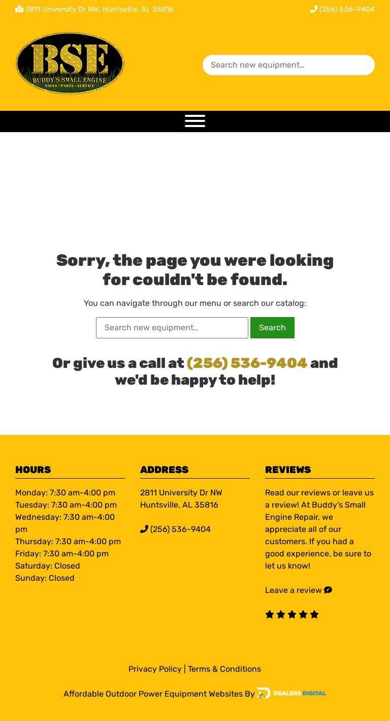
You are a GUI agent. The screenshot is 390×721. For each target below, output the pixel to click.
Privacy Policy (155, 669)
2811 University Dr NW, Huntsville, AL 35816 (99, 9)
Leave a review (293, 590)
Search (272, 327)
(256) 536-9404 (342, 9)
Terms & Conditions (224, 669)
